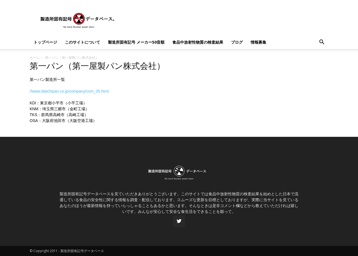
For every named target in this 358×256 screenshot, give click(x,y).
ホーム (35, 57)
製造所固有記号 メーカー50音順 (136, 42)
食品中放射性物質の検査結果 (197, 42)
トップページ (45, 42)
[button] (321, 42)
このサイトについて (82, 42)
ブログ (237, 42)
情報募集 (258, 42)
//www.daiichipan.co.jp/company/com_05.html (69, 91)
